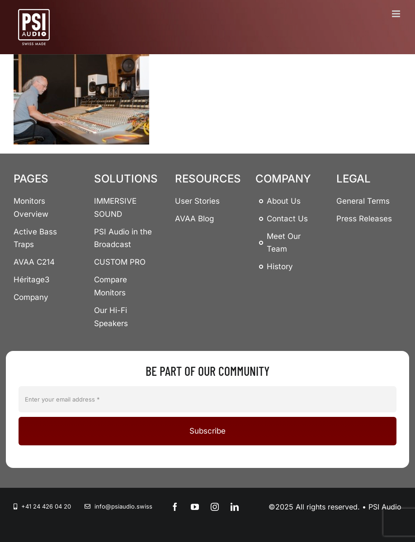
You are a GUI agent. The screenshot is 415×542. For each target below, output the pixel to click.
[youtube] (195, 506)
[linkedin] (234, 506)
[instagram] (214, 506)
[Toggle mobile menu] (396, 14)
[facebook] (175, 506)
